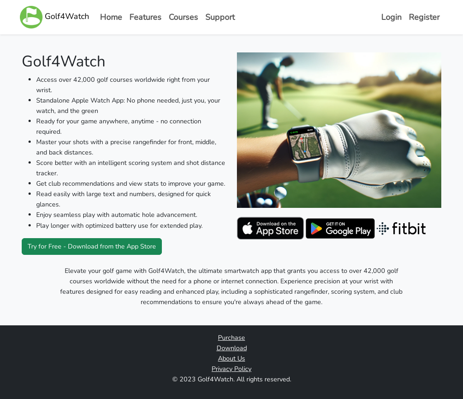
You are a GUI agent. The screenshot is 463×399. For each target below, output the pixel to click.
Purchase (231, 337)
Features (145, 17)
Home (111, 17)
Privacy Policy (231, 368)
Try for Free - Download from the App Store (92, 246)
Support (220, 17)
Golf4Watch (54, 17)
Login (391, 17)
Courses (183, 17)
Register (424, 17)
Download (232, 347)
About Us (231, 358)
